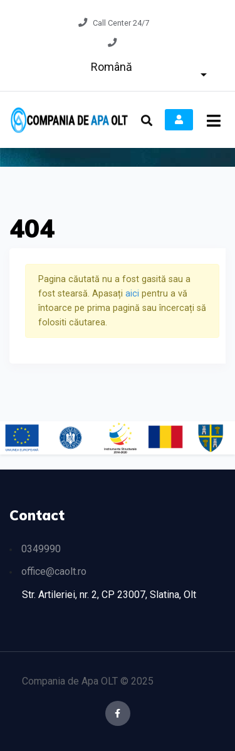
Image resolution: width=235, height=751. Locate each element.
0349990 (41, 549)
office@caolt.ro (53, 571)
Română (111, 66)
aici (133, 293)
